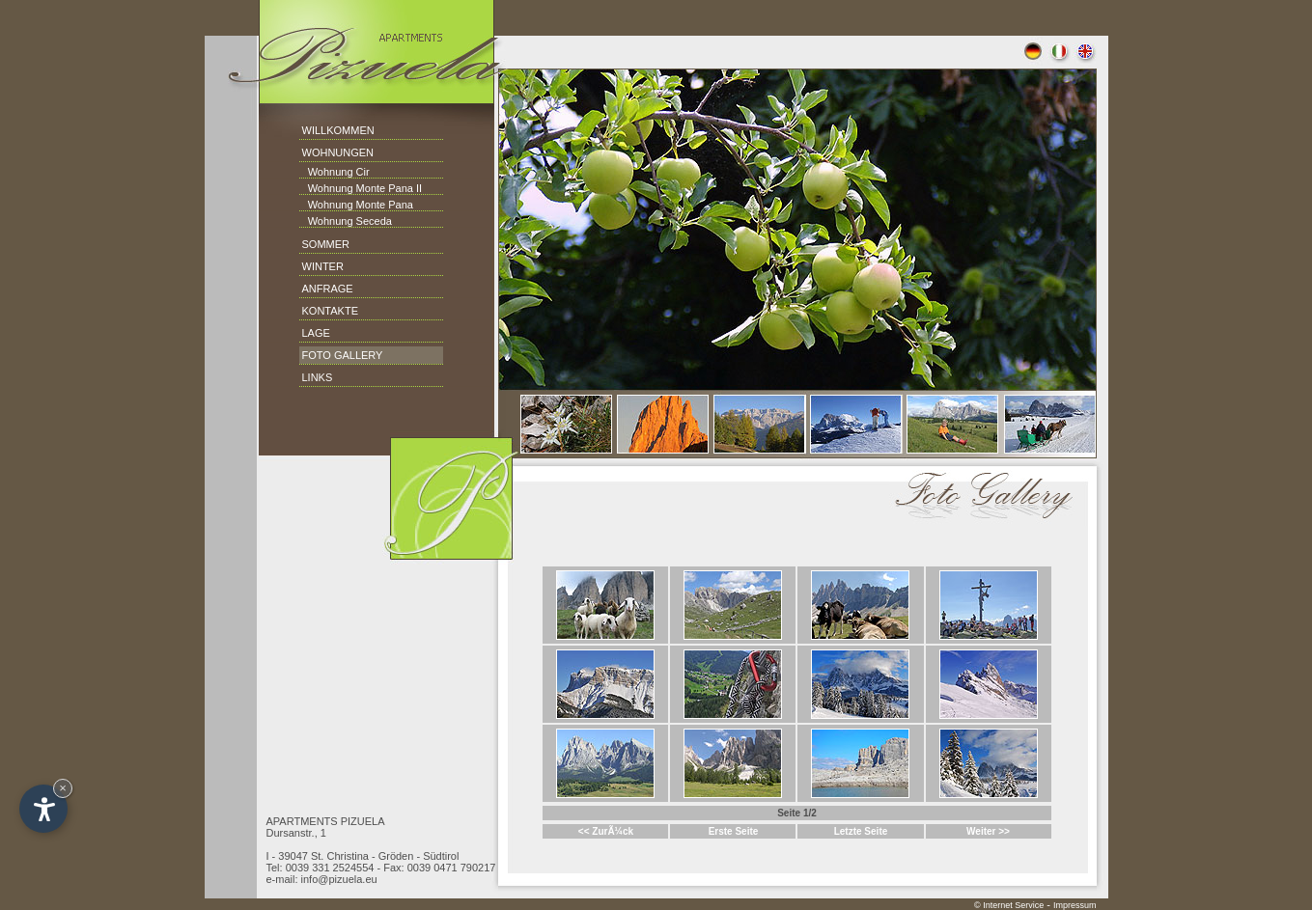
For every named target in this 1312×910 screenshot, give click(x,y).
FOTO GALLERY (342, 355)
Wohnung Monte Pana (356, 204)
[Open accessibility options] (43, 809)
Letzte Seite (861, 831)
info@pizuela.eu (339, 879)
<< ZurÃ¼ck (605, 831)
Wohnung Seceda (345, 221)
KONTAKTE (330, 311)
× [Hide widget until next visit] (63, 788)
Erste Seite (734, 831)
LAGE (316, 333)
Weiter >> (988, 831)
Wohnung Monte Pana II (361, 188)
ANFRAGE (327, 288)
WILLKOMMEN (338, 130)
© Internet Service (1009, 905)
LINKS (317, 377)
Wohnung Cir (334, 172)
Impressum (1075, 905)
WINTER (323, 266)
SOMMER (326, 244)
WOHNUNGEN (338, 152)
